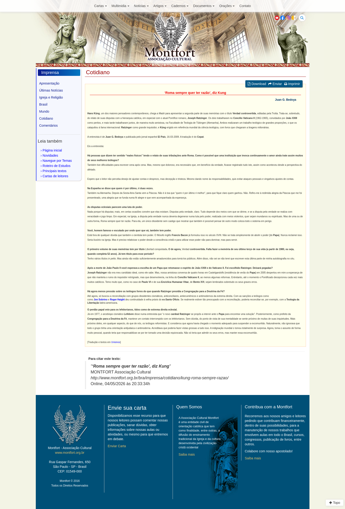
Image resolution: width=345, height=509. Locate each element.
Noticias (141, 6)
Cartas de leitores (55, 176)
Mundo (44, 111)
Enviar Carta (117, 446)
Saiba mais (187, 454)
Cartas (100, 6)
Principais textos (54, 171)
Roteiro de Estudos (56, 166)
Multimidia (120, 6)
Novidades (50, 155)
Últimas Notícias (51, 90)
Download (257, 84)
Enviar (275, 84)
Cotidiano (46, 118)
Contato (245, 6)
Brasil (43, 104)
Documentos (204, 6)
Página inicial (52, 150)
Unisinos (115, 342)
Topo (334, 503)
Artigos (160, 6)
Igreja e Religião (51, 97)
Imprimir (292, 84)
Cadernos (180, 6)
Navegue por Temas (57, 160)
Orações (227, 6)
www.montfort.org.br (69, 452)
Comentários (48, 125)
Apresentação (49, 83)
